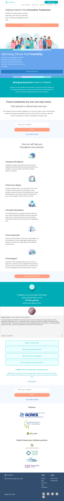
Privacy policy (54, 480)
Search (43, 478)
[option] (32, 320)
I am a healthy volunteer (32, 134)
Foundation (50, 4)
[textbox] (32, 124)
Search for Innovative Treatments (32, 25)
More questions (32, 381)
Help (42, 485)
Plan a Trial (35, 4)
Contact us (44, 482)
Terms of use (54, 478)
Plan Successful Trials (32, 71)
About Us (42, 4)
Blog (55, 4)
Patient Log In (51, 2)
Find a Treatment (25, 4)
